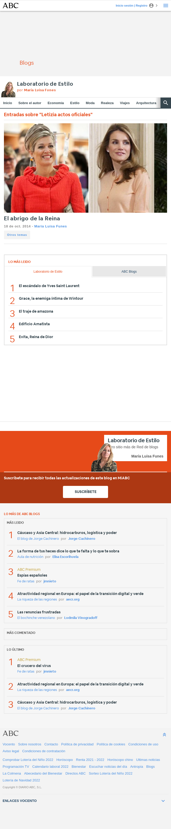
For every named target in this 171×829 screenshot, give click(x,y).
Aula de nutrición (30, 557)
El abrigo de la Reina (32, 218)
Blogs (150, 767)
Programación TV (16, 767)
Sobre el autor (29, 103)
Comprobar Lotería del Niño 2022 (28, 760)
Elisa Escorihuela (65, 557)
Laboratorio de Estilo (45, 84)
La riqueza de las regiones (37, 599)
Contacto (51, 744)
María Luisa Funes (50, 226)
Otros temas (17, 234)
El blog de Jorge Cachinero (38, 539)
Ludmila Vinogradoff (80, 618)
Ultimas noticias (148, 760)
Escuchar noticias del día (108, 767)
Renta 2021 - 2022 (90, 760)
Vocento (9, 744)
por (36, 90)
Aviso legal (11, 751)
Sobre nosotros (29, 744)
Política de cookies (111, 744)
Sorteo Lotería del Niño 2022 (110, 773)
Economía (55, 103)
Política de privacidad (77, 744)
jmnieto (50, 581)
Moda (90, 103)
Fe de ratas (25, 581)
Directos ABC (75, 773)
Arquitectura (146, 103)
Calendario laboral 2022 (50, 767)
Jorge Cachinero (81, 539)
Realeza (107, 103)
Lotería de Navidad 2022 (21, 780)
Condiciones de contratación (43, 751)
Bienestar (79, 767)
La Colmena (12, 773)
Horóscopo (64, 760)
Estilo (74, 103)
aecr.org (72, 599)
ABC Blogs (129, 271)
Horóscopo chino (120, 760)
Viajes (125, 103)
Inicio (7, 103)
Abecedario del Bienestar (43, 773)
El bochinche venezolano (36, 618)
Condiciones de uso (143, 744)
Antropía (136, 767)
